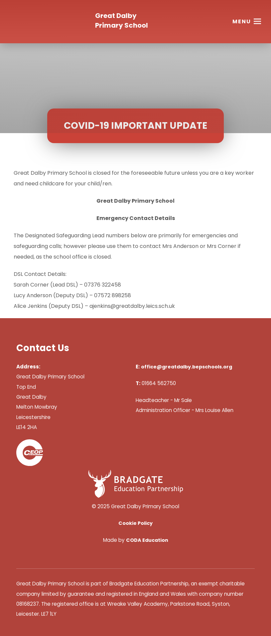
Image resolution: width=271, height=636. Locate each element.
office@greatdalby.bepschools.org (186, 366)
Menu (241, 21)
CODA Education (147, 540)
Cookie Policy (135, 523)
